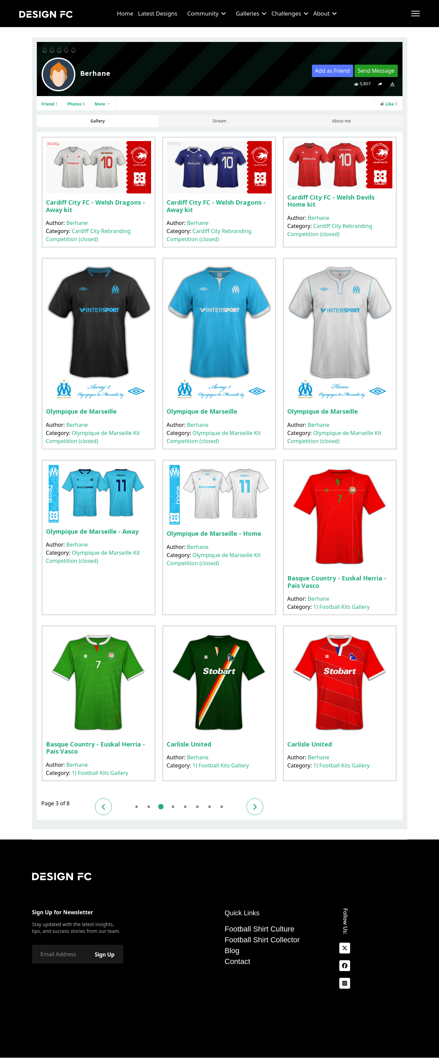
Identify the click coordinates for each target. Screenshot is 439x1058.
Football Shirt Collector (262, 940)
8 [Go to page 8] (221, 806)
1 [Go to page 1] (136, 806)
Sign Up (104, 954)
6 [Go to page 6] (197, 806)
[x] (344, 948)
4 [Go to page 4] (173, 806)
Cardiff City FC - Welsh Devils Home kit (330, 201)
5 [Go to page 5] (185, 806)
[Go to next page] (254, 806)
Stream (219, 121)
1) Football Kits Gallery (341, 607)
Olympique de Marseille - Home (214, 533)
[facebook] (344, 966)
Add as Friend (332, 70)
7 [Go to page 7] (209, 806)
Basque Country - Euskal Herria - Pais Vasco (336, 582)
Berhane (77, 223)
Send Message (376, 70)
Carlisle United (189, 744)
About (321, 13)
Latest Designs (157, 13)
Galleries (247, 13)
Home (125, 13)
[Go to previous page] (103, 806)
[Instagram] (344, 983)
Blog (232, 950)
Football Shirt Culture (260, 929)
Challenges (286, 13)
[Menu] (415, 13)
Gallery (98, 121)
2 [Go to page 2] (148, 806)
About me (341, 121)
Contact (237, 961)
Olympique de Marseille (81, 411)
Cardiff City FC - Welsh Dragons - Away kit (95, 206)
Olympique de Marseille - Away (92, 531)
